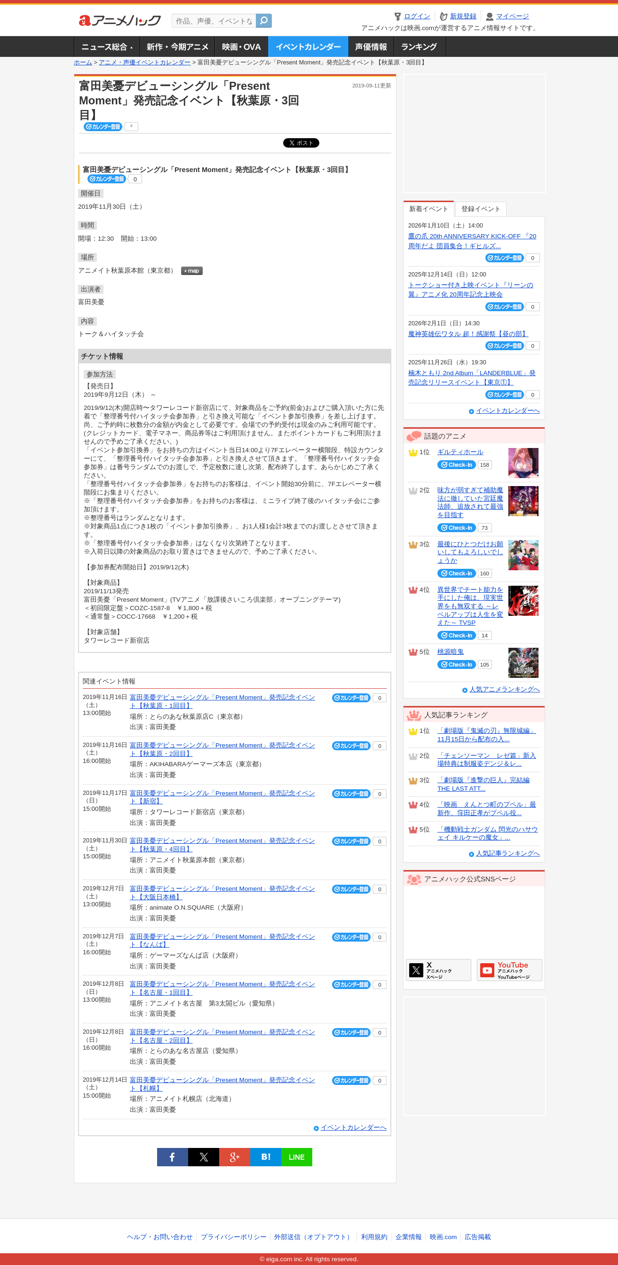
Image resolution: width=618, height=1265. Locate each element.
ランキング (420, 46)
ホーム (83, 62)
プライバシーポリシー (234, 1237)
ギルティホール (460, 452)
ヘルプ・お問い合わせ (160, 1237)
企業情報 (409, 1237)
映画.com (443, 1237)
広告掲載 (478, 1237)
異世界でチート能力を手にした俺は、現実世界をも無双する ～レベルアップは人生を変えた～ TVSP (470, 606)
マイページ (512, 16)
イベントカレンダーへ (354, 1127)
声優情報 (371, 46)
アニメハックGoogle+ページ (509, 970)
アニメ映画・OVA (241, 46)
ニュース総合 (107, 46)
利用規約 (374, 1237)
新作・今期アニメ (177, 46)
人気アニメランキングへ (504, 689)
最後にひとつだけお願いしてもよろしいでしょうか (470, 552)
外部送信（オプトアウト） (313, 1237)
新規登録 (463, 16)
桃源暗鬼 (450, 651)
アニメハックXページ (438, 970)
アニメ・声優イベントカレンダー (308, 46)
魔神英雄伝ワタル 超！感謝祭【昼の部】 (468, 334)
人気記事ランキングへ (508, 853)
